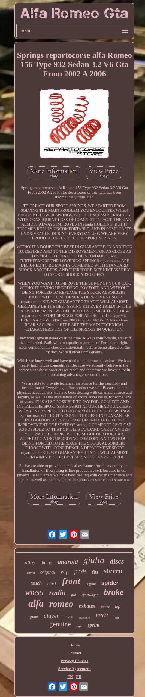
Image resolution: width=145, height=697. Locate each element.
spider (109, 583)
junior (105, 607)
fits (95, 572)
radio (57, 592)
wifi (65, 572)
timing (46, 563)
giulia (93, 560)
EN (70, 676)
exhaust (87, 606)
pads (80, 571)
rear (102, 614)
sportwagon (90, 595)
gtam (34, 617)
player (51, 615)
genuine (60, 624)
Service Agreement (74, 669)
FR (78, 676)
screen (30, 573)
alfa (36, 603)
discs (117, 561)
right (79, 626)
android (68, 561)
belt (117, 617)
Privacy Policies (74, 661)
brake (113, 592)
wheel (34, 592)
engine (91, 584)
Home (74, 645)
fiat (73, 595)
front (71, 581)
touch (36, 583)
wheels (68, 617)
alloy (30, 562)
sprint (93, 625)
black (52, 583)
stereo (113, 571)
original (47, 572)
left (117, 606)
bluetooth (84, 617)
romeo (61, 604)
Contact (74, 653)
